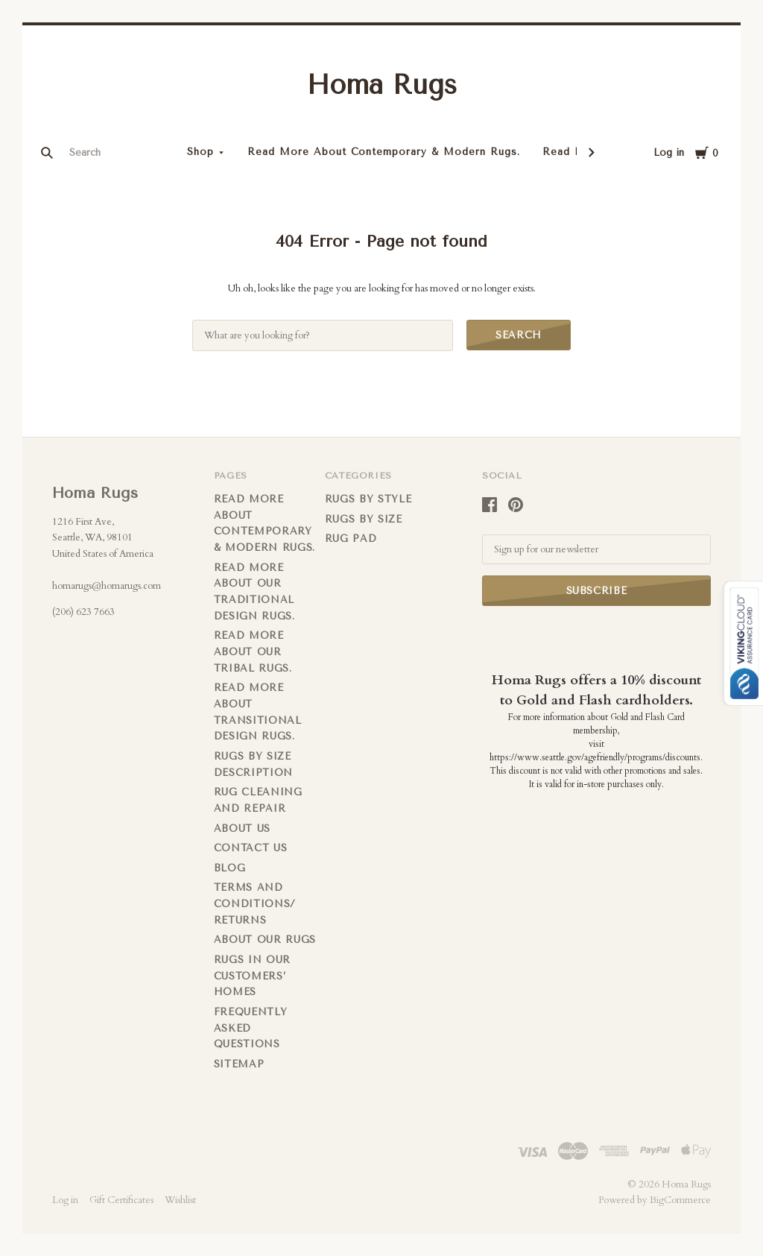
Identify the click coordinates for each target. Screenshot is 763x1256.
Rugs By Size (363, 519)
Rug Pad (351, 538)
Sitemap (239, 1064)
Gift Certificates (121, 1200)
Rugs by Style (368, 499)
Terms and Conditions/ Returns (255, 903)
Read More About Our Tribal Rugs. (253, 651)
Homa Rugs (382, 85)
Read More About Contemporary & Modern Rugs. (383, 151)
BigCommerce (680, 1200)
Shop (200, 151)
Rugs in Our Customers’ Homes (252, 975)
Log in (668, 152)
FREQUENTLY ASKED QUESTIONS (251, 1028)
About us (242, 828)
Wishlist (180, 1200)
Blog (230, 868)
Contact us (251, 847)
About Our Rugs (265, 939)
